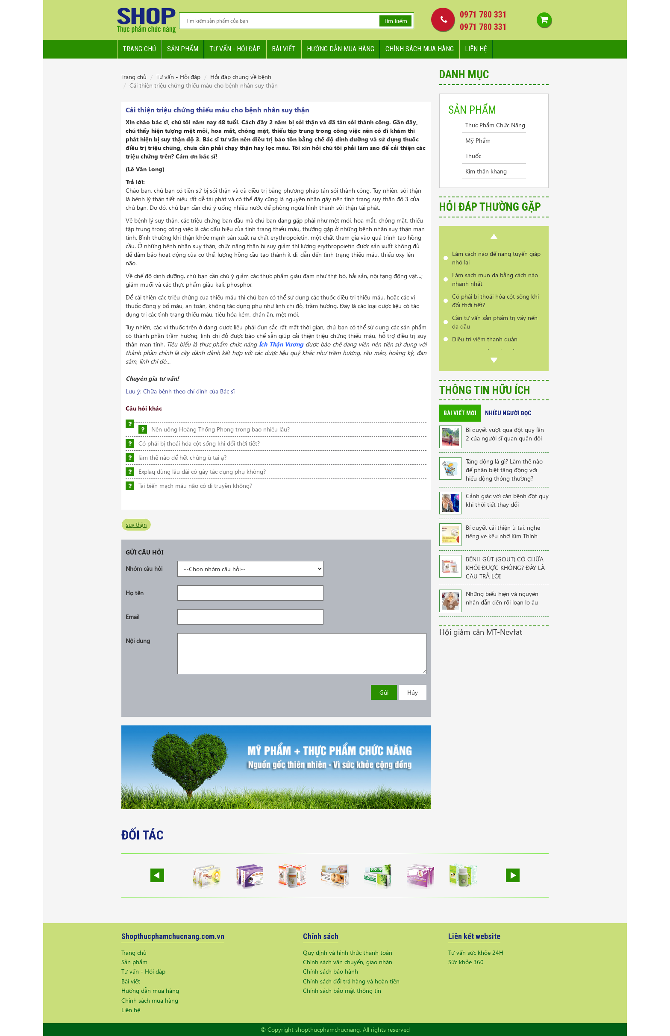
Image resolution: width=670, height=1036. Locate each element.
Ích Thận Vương (281, 344)
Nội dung (138, 641)
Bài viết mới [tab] (460, 413)
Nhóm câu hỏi (144, 568)
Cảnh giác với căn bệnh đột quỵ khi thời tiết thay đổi (507, 500)
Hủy (412, 692)
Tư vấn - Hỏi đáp (178, 77)
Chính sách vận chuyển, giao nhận (347, 962)
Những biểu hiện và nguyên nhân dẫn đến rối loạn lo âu (502, 598)
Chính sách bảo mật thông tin (342, 990)
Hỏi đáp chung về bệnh (240, 77)
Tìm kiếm (395, 21)
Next (494, 360)
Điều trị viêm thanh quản (484, 339)
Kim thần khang (486, 171)
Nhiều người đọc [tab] (508, 413)
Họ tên (135, 593)
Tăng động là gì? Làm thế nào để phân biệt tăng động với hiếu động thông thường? (504, 469)
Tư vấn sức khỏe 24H (475, 952)
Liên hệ (476, 49)
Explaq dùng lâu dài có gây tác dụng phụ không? (202, 471)
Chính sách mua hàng (419, 49)
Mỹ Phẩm (478, 140)
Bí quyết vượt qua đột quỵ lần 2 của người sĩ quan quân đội (505, 434)
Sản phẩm (182, 49)
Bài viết (284, 49)
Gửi (383, 692)
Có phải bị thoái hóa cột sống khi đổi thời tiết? (199, 443)
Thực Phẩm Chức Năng (495, 125)
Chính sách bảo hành (330, 971)
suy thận (136, 524)
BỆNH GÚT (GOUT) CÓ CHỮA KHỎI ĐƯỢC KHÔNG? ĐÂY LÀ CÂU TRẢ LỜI (505, 567)
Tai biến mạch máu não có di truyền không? (195, 485)
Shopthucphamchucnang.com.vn (172, 936)
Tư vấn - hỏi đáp (235, 49)
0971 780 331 (483, 14)
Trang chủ (139, 49)
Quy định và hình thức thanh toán (347, 952)
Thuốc (473, 156)
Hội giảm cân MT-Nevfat (480, 631)
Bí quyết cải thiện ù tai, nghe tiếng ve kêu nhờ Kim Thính (503, 531)
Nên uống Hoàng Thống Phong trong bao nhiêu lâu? (220, 429)
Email (132, 617)
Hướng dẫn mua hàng (340, 49)
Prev (494, 237)
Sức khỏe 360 (466, 962)
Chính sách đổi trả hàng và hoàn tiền (351, 981)
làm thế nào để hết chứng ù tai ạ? (182, 457)
